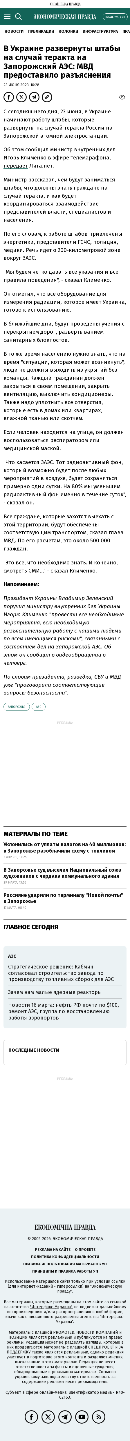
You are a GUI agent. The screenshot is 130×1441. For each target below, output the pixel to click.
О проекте (85, 1249)
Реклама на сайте (53, 1249)
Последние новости (33, 1050)
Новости (14, 31)
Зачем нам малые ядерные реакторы (55, 992)
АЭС (38, 707)
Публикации (41, 31)
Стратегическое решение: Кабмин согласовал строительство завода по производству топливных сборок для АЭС (61, 973)
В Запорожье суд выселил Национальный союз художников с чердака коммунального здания (62, 873)
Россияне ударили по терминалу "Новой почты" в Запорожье (63, 898)
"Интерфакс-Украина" (51, 1306)
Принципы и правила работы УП (65, 1271)
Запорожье (17, 707)
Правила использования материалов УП (65, 1264)
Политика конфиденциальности (65, 1257)
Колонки (68, 31)
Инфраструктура (100, 31)
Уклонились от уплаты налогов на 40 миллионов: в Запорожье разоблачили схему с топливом (64, 847)
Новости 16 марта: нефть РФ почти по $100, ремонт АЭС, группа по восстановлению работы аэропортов (63, 1011)
